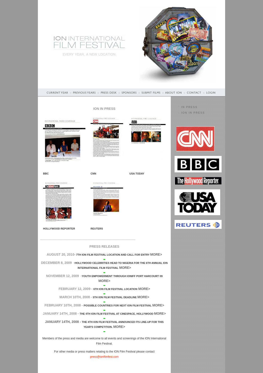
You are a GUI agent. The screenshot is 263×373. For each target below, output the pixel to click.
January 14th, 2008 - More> (104, 323)
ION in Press (193, 112)
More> (158, 305)
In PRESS (189, 107)
